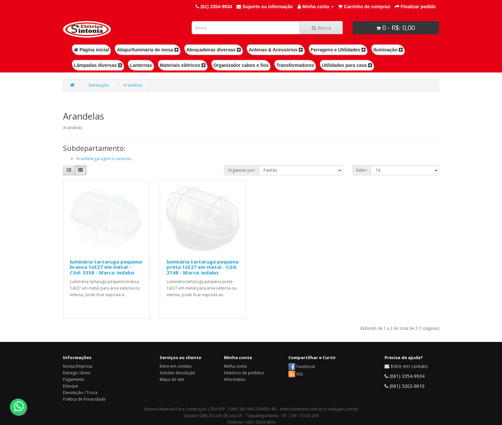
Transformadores (295, 65)
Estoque (70, 386)
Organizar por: (241, 170)
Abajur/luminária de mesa (147, 49)
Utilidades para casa (347, 65)
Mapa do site (172, 379)
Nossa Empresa (77, 366)
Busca (321, 27)
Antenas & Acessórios (276, 49)
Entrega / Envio (76, 373)
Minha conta (235, 366)
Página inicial (91, 49)
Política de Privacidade (84, 399)
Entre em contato (176, 366)
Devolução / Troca (80, 392)
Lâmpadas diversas (98, 65)
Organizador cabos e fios (240, 65)
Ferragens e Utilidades (338, 49)
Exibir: (361, 170)
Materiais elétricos (182, 65)
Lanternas (141, 65)
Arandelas (132, 85)
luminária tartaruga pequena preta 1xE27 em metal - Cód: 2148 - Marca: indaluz (202, 267)
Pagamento (73, 379)
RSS (300, 374)
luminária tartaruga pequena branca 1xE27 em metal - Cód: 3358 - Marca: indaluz (106, 267)
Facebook (306, 366)
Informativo (235, 379)
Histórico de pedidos (244, 373)
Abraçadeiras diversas (213, 49)
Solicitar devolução (177, 373)
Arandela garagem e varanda (103, 158)
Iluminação (388, 49)
